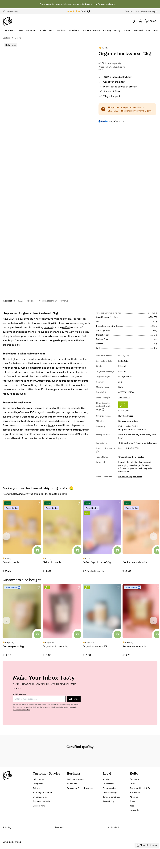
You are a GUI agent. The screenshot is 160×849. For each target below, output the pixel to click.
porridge (76, 429)
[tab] (9, 301)
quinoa (50, 367)
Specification (124, 397)
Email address (19, 694)
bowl (50, 425)
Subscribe (74, 698)
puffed (66, 327)
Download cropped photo (130, 476)
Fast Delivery (10, 11)
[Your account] (140, 21)
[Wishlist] (133, 21)
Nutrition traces (125, 415)
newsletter (63, 4)
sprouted (47, 327)
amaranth (35, 367)
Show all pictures (146, 845)
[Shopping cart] (150, 21)
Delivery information (128, 421)
